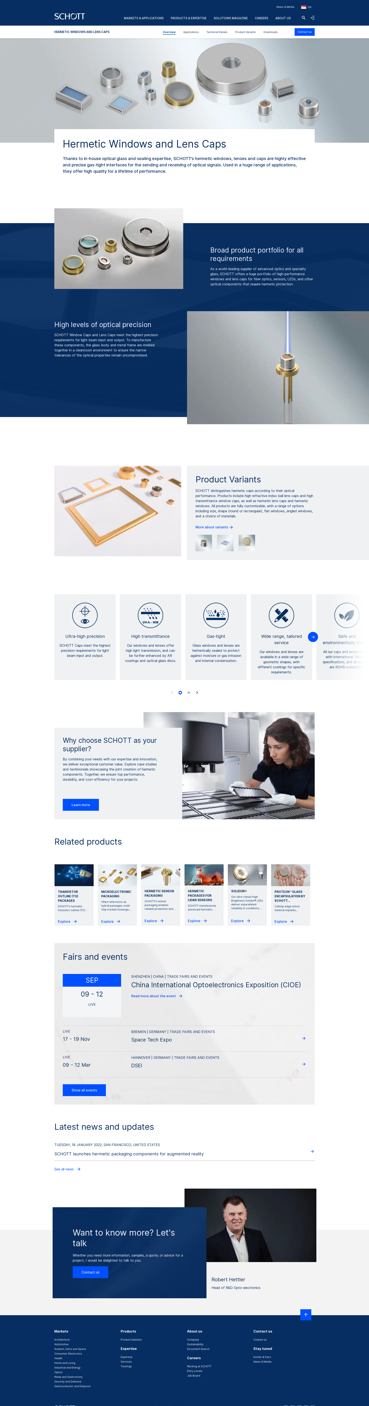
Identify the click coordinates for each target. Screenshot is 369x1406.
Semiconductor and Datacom (72, 1386)
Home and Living (64, 1363)
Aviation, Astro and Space (70, 1349)
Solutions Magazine (231, 18)
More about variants (214, 527)
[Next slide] (197, 692)
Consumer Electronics (68, 1353)
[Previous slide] (171, 692)
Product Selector (131, 1339)
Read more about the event (157, 996)
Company (193, 1339)
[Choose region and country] (306, 7)
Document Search (198, 1349)
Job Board (193, 1375)
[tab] (180, 692)
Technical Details (216, 32)
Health (58, 1358)
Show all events (84, 1090)
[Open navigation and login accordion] (312, 17)
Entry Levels (194, 1371)
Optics (58, 1372)
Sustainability (195, 1344)
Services (126, 1361)
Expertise (127, 1357)
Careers (261, 18)
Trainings (126, 1366)
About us (283, 18)
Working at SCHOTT (199, 1366)
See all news (67, 1169)
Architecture (62, 1339)
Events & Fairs (262, 1357)
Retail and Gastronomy (68, 1376)
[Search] (303, 17)
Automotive (61, 1344)
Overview (169, 32)
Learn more (81, 805)
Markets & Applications (144, 18)
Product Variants (245, 32)
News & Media (285, 6)
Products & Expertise (188, 18)
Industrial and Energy (67, 1367)
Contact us (305, 31)
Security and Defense (67, 1381)
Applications (191, 32)
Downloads (271, 32)
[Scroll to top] (305, 1314)
